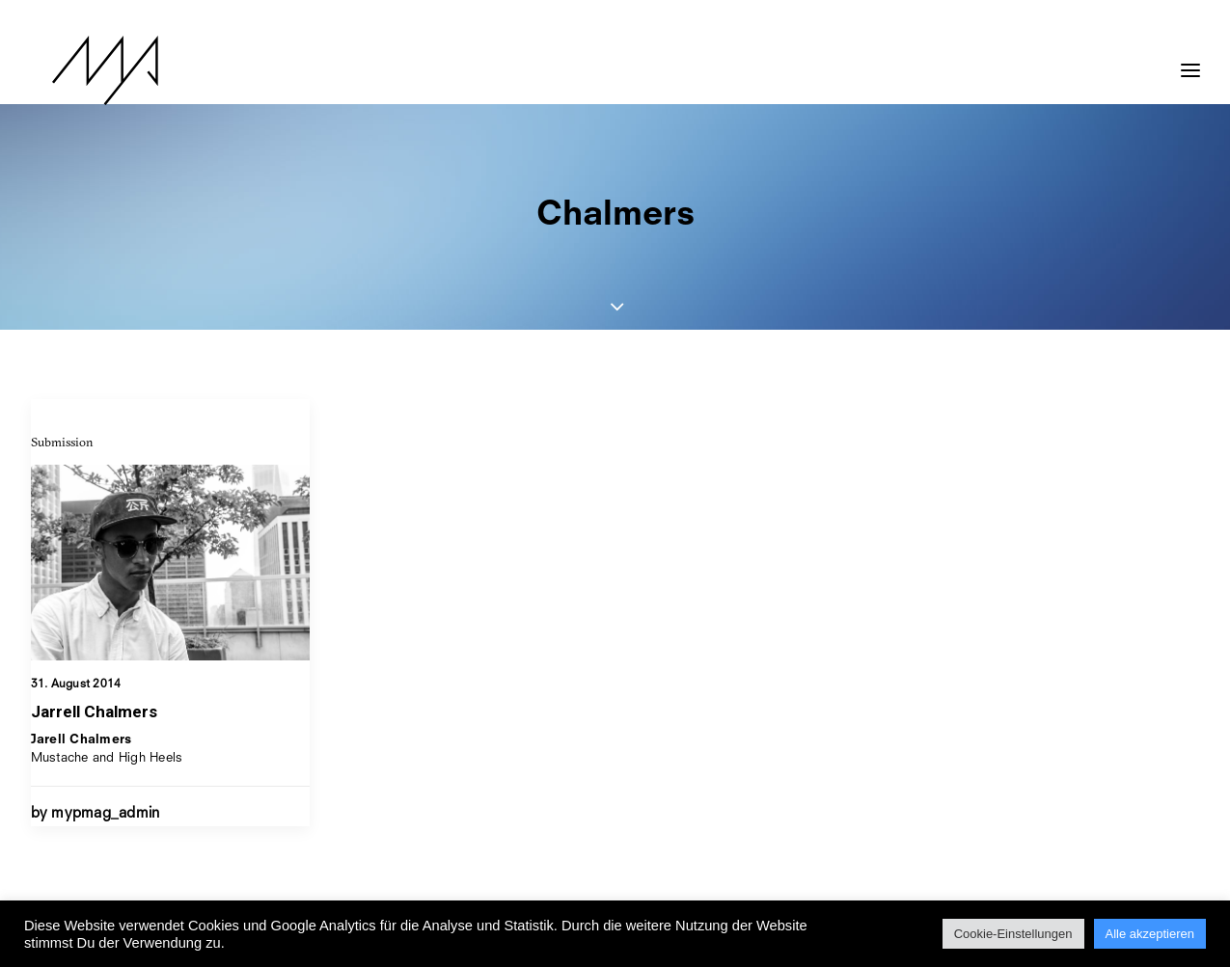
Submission (62, 441)
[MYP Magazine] (84, 70)
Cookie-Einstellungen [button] (1013, 934)
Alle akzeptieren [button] (1150, 934)
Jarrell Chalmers (94, 711)
